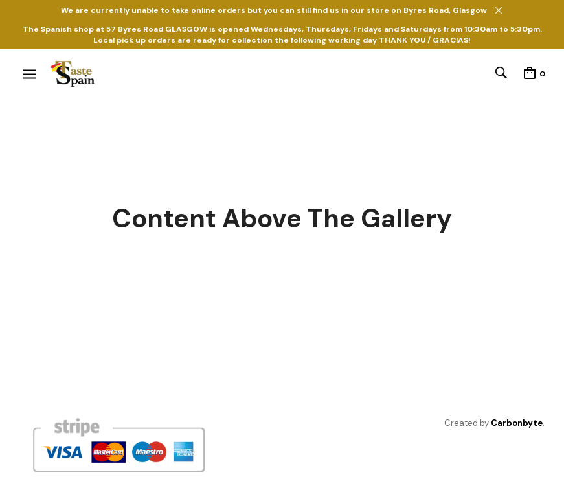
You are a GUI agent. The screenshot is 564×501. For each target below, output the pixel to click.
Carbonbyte (517, 422)
